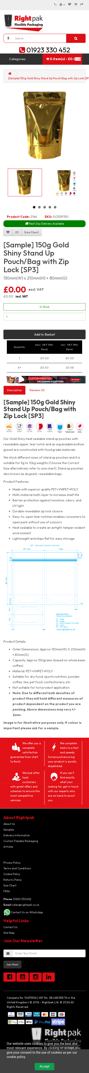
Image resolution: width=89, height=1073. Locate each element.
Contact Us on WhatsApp (27, 912)
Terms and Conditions (17, 868)
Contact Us (10, 927)
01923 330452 (17, 899)
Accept (44, 1066)
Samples (8, 829)
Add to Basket (44, 334)
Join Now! (12, 964)
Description (14, 390)
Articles (8, 846)
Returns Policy (12, 879)
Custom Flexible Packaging (20, 841)
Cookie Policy (11, 874)
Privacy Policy (12, 862)
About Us (9, 824)
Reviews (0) (37, 390)
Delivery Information (16, 835)
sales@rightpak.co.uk (21, 904)
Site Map (8, 932)
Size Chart (9, 885)
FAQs (6, 891)
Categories (17, 59)
